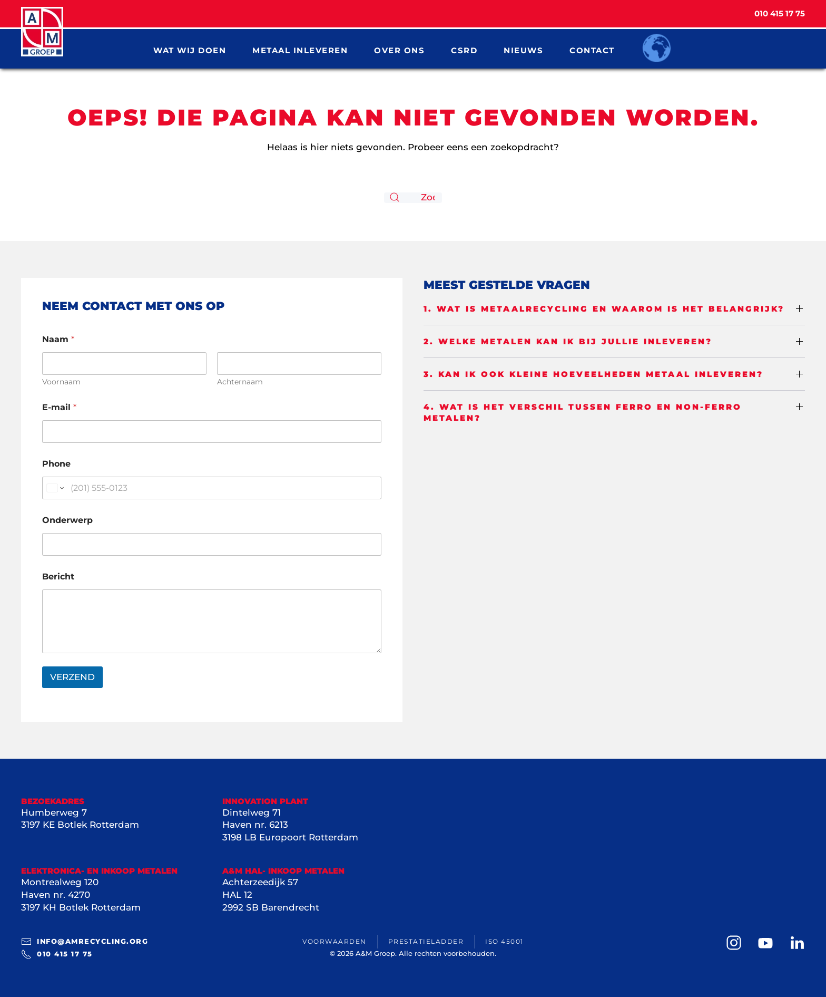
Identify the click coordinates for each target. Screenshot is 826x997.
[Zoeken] (413, 197)
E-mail (59, 407)
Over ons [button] (399, 50)
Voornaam (61, 381)
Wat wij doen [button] (189, 50)
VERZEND (72, 677)
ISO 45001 (504, 941)
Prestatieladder (426, 941)
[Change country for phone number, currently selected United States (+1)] (54, 488)
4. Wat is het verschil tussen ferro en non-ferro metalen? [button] (583, 412)
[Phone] (211, 488)
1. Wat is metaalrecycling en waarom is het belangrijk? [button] (604, 309)
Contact (592, 50)
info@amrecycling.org (84, 941)
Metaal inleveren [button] (300, 50)
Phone (56, 464)
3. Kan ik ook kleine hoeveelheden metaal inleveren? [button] (593, 374)
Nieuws (523, 50)
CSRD (464, 50)
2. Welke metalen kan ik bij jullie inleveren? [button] (568, 341)
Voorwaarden (334, 941)
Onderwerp (67, 520)
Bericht (58, 577)
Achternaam (240, 381)
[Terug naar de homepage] (42, 31)
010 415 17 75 (57, 954)
